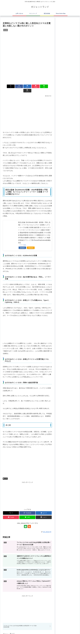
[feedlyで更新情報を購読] (25, 522)
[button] (48, 86)
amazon (22, 243)
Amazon (30, 243)
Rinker (25, 240)
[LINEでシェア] (40, 86)
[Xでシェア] (7, 86)
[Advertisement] (27, 97)
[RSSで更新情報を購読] (29, 522)
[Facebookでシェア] (15, 86)
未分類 (5, 474)
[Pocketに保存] (31, 86)
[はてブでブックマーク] (23, 86)
